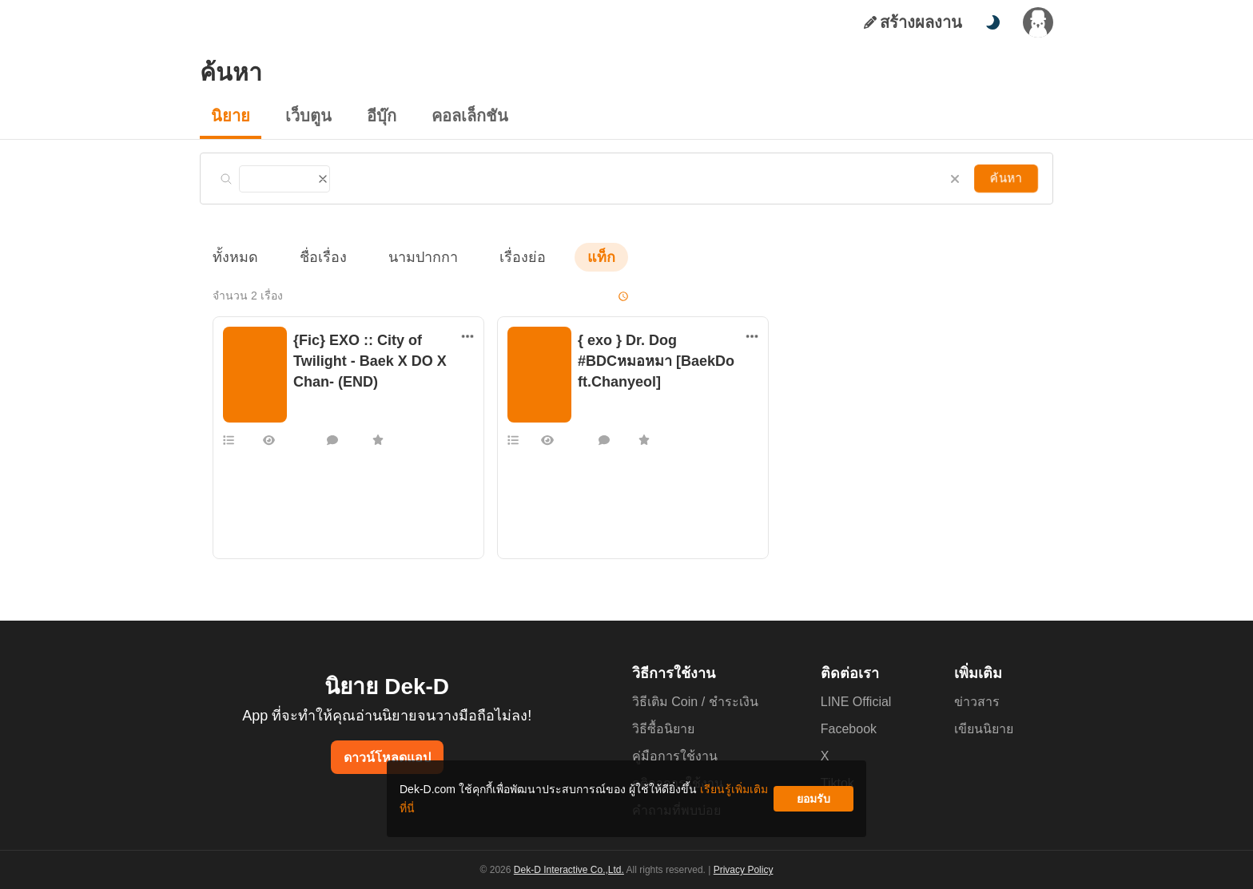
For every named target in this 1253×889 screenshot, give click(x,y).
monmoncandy (326, 417)
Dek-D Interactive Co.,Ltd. (571, 870)
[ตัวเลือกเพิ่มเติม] (468, 336)
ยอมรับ (813, 805)
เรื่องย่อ (500, 256)
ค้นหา (1007, 178)
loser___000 (607, 417)
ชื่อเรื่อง (315, 256)
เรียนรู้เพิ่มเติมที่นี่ (675, 805)
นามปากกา (407, 256)
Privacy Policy (741, 870)
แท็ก (575, 256)
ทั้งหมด (233, 256)
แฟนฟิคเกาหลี (324, 401)
